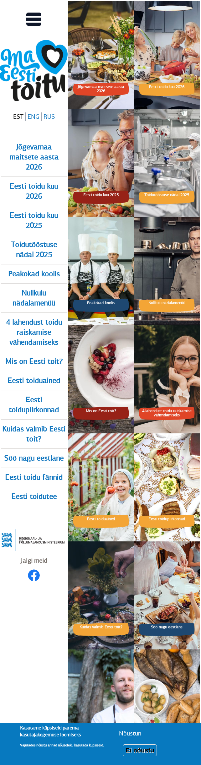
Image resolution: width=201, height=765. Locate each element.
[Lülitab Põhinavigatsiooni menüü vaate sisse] (33, 19)
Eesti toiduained (34, 380)
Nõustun (130, 737)
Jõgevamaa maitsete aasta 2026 (34, 157)
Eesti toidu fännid (34, 477)
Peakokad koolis (34, 274)
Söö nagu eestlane (34, 458)
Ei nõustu (140, 753)
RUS (49, 117)
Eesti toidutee (34, 496)
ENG (33, 117)
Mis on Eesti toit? (34, 361)
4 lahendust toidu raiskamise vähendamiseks (34, 332)
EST (18, 117)
